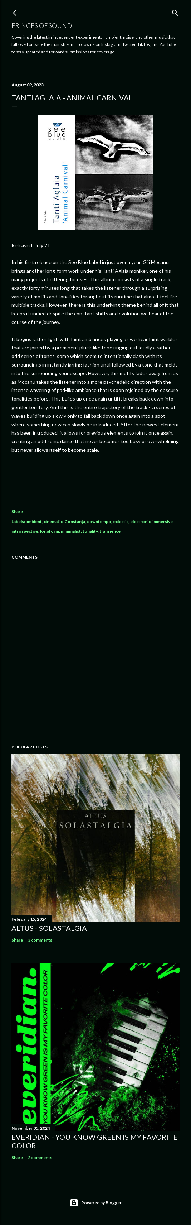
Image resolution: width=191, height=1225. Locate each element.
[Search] (175, 11)
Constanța (74, 521)
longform (49, 531)
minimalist (71, 531)
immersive (162, 521)
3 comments (40, 940)
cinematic (53, 521)
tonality (90, 531)
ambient (34, 521)
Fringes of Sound (41, 25)
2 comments (40, 1157)
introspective (24, 531)
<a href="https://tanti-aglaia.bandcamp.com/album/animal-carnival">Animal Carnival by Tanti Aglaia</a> (95, 478)
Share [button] (17, 511)
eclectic (120, 521)
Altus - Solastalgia (49, 928)
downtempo (99, 521)
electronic (140, 521)
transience (110, 531)
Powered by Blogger (96, 1202)
